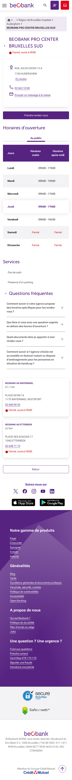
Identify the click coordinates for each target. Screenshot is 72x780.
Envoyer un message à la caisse (32, 95)
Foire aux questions (21, 649)
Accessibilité (17, 596)
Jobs (13, 631)
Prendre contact (19, 653)
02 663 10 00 (22, 88)
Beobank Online (65, 5)
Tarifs (13, 578)
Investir (14, 551)
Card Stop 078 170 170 (23, 657)
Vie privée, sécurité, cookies (25, 587)
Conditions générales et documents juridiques (36, 582)
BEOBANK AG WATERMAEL (19, 383)
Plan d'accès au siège (22, 627)
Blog (12, 573)
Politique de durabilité (22, 622)
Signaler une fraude (21, 662)
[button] (54, 5)
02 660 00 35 (12, 404)
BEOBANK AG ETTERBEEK (18, 424)
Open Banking (18, 600)
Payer (13, 538)
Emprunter (16, 542)
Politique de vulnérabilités (24, 591)
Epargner (15, 547)
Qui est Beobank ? (20, 618)
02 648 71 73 (12, 445)
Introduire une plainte (22, 666)
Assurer (14, 556)
